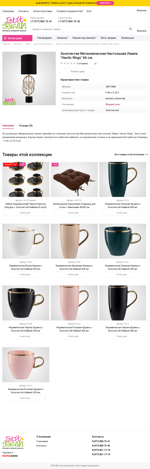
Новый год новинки (81, 38)
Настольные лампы (42, 44)
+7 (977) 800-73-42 (69, 21)
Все (131, 154)
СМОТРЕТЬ (105, 3)
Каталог (18, 44)
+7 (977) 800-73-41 (41, 21)
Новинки (60, 38)
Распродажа (43, 38)
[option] (29, 78)
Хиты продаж (105, 38)
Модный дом (113, 104)
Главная (6, 44)
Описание (8, 125)
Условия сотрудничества (69, 11)
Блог (89, 11)
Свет (27, 44)
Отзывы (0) (26, 125)
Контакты (24, 11)
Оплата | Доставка (42, 11)
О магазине (8, 11)
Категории (13, 38)
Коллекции (124, 38)
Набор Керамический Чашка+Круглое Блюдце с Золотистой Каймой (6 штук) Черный (26, 207)
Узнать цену (78, 71)
